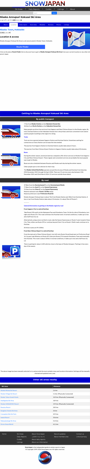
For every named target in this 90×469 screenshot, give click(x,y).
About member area (61, 437)
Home (4, 434)
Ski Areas (20, 434)
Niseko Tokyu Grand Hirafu (9, 397)
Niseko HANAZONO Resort (10, 404)
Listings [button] (60, 9)
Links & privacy (81, 437)
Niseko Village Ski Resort (9, 394)
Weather (42, 25)
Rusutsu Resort (5, 407)
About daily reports (38, 439)
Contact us (80, 434)
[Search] (42, 13)
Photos (58, 25)
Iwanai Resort (5, 417)
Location (13, 25)
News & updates (60, 434)
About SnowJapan (38, 434)
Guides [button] (48, 9)
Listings (66, 25)
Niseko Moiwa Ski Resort (9, 390)
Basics (6, 25)
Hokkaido (19, 29)
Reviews (51, 25)
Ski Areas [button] (18, 9)
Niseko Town (6, 29)
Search (54, 13)
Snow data (33, 25)
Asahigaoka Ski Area (7, 400)
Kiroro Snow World (7, 424)
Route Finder (22, 47)
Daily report (23, 25)
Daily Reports (22, 437)
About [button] (72, 9)
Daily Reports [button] (34, 9)
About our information (40, 442)
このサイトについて (38, 437)
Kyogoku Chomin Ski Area (9, 411)
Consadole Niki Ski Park (8, 414)
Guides (19, 439)
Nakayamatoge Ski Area (8, 421)
